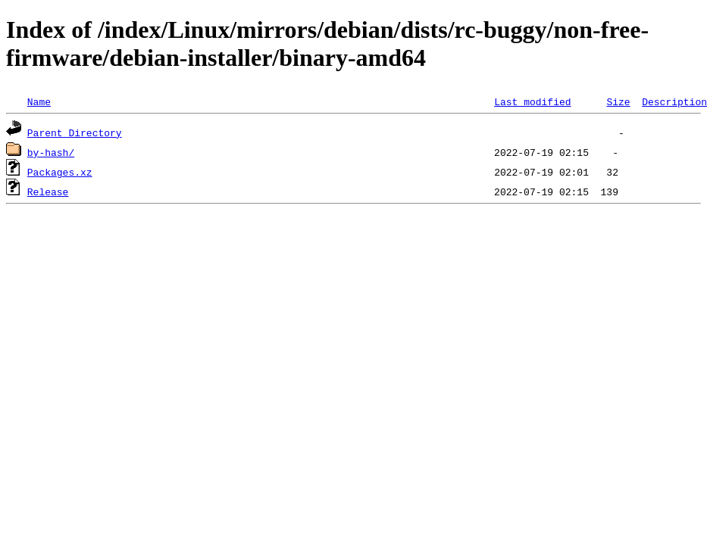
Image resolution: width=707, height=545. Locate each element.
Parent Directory (74, 132)
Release (48, 191)
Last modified (532, 101)
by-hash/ (50, 152)
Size (618, 101)
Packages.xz (59, 172)
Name (39, 101)
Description (674, 101)
